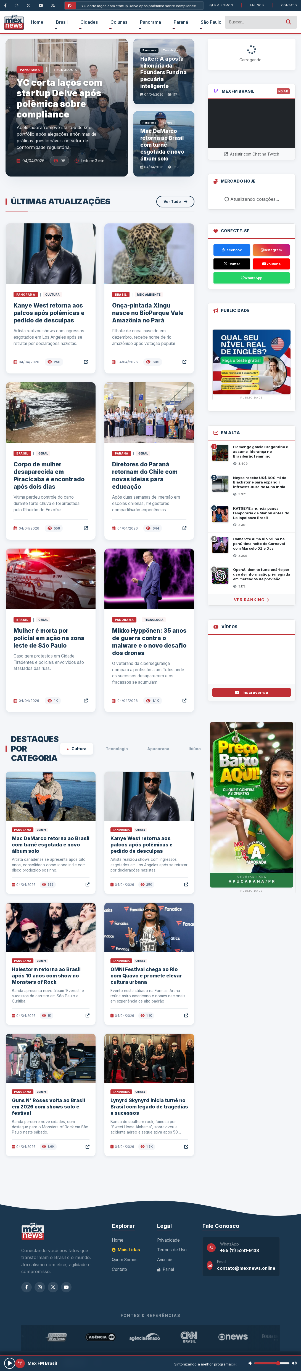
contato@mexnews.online (246, 1268)
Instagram (271, 250)
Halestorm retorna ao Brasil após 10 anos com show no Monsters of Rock (46, 975)
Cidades (89, 22)
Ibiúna (192, 748)
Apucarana (155, 748)
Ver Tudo (175, 201)
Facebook (232, 250)
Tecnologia (114, 748)
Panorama (150, 22)
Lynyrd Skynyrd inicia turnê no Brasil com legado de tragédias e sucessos (149, 1106)
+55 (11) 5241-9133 (239, 1250)
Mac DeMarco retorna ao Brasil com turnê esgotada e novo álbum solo (50, 844)
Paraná (181, 22)
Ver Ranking (251, 599)
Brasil (62, 22)
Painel (165, 1269)
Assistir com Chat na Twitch (251, 154)
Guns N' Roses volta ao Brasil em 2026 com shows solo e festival (48, 1106)
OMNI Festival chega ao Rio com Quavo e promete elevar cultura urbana (146, 975)
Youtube (271, 264)
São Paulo (211, 22)
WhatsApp (251, 278)
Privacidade (168, 1240)
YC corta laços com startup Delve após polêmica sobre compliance (138, 6)
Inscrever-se (251, 692)
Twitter (232, 264)
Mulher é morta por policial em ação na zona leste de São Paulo (49, 638)
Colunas (118, 22)
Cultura (76, 748)
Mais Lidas (126, 1249)
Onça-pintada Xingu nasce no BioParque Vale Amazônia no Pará (148, 313)
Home (37, 22)
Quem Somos (221, 5)
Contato (289, 5)
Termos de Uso (172, 1249)
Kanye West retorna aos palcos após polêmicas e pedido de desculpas (49, 313)
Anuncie (257, 5)
